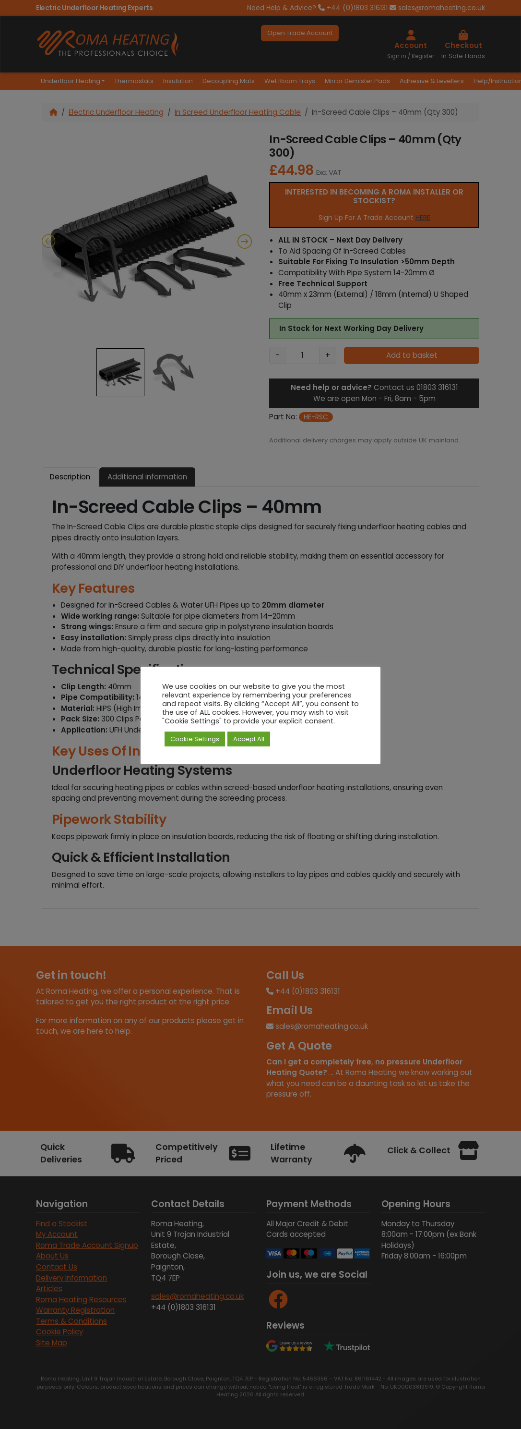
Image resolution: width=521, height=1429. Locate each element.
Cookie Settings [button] (194, 739)
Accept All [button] (248, 739)
